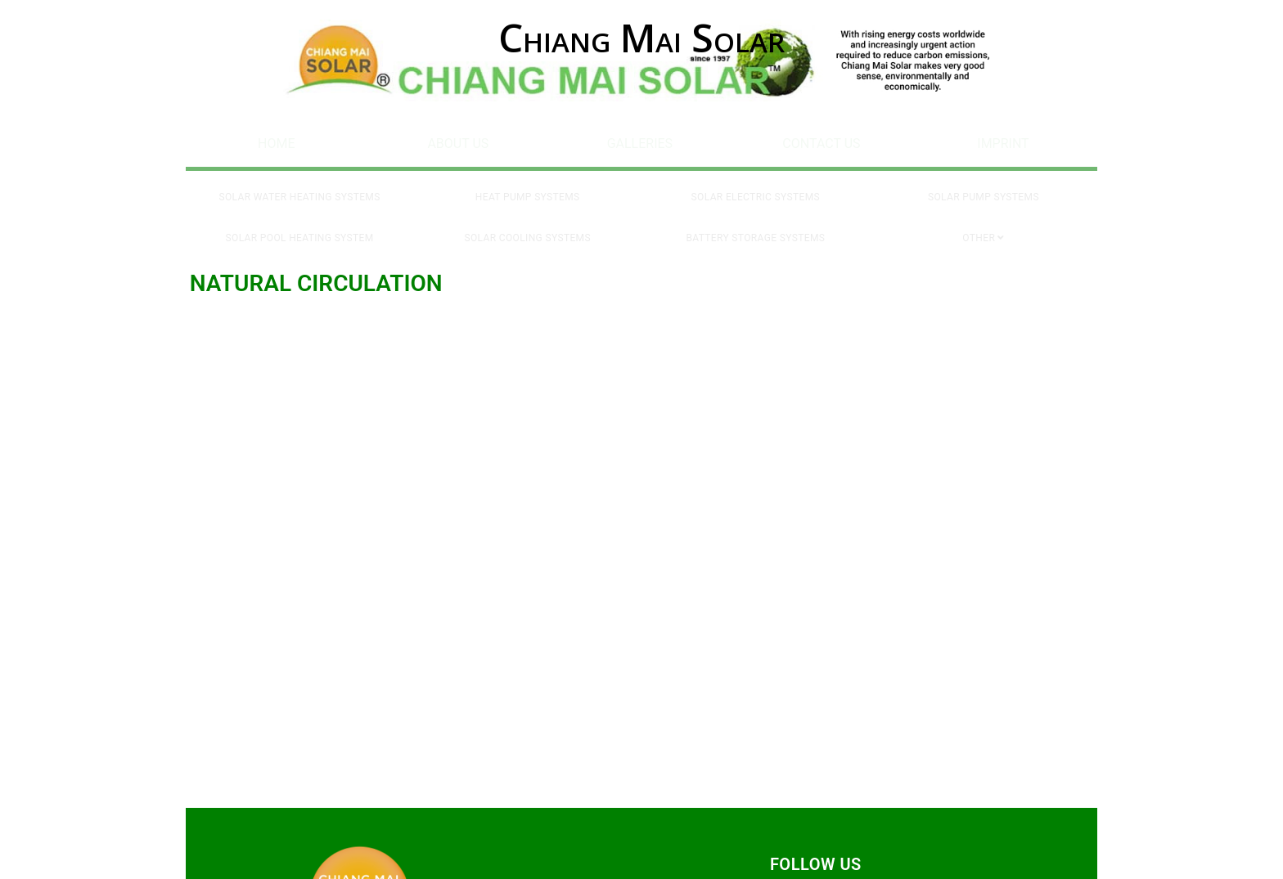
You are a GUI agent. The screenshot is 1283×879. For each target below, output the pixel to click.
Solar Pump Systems (983, 187)
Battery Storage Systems (755, 222)
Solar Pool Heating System (299, 222)
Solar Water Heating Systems (300, 187)
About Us (457, 140)
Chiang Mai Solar (641, 37)
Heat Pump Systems (527, 187)
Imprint (1003, 140)
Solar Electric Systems (756, 187)
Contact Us (821, 140)
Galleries (639, 140)
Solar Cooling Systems (527, 222)
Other (978, 222)
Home (276, 140)
